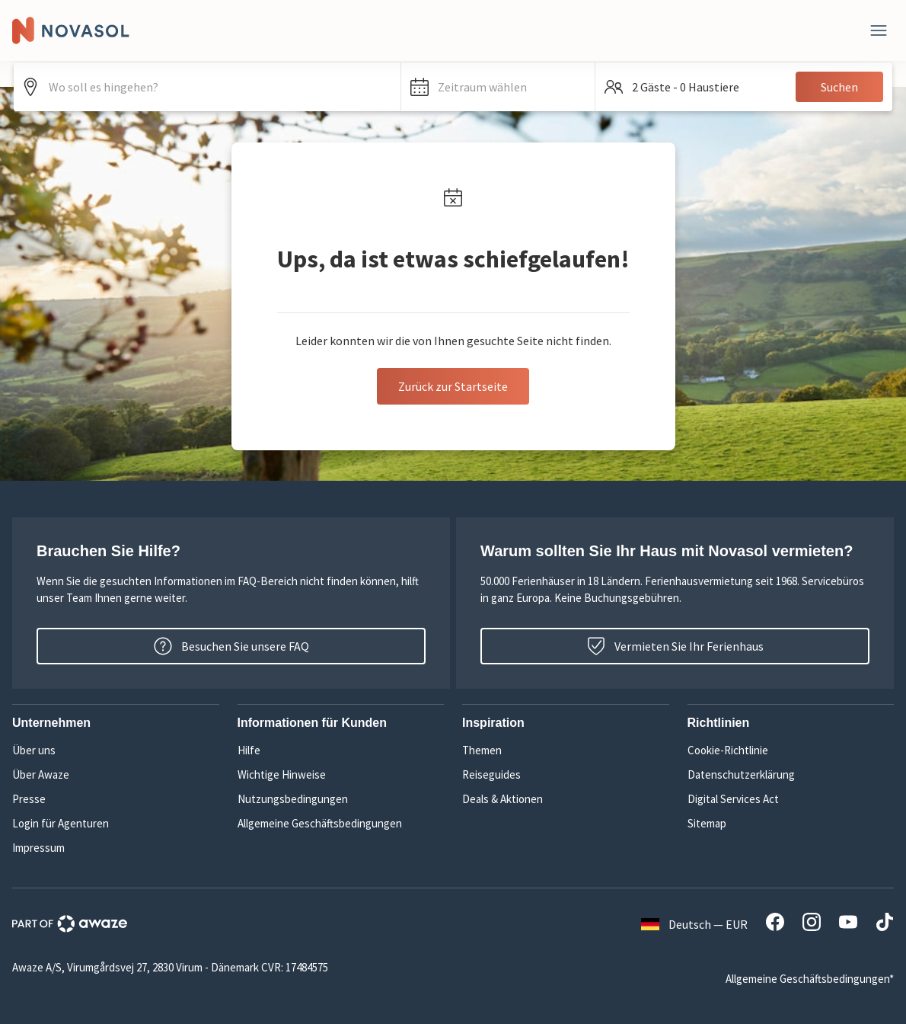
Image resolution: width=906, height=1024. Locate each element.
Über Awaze (40, 774)
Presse (29, 799)
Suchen (839, 86)
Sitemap (706, 823)
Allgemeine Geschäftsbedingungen (320, 823)
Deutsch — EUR (694, 924)
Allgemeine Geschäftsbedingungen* (810, 978)
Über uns (34, 750)
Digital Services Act (733, 799)
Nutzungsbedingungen (293, 799)
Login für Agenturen (60, 823)
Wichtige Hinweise (282, 774)
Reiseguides (491, 774)
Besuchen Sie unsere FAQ (231, 646)
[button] (498, 86)
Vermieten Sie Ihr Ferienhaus (675, 646)
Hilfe (249, 750)
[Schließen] (878, 30)
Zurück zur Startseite (453, 386)
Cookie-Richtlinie (727, 750)
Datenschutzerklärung (741, 774)
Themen (482, 750)
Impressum (38, 847)
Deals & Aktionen (502, 799)
